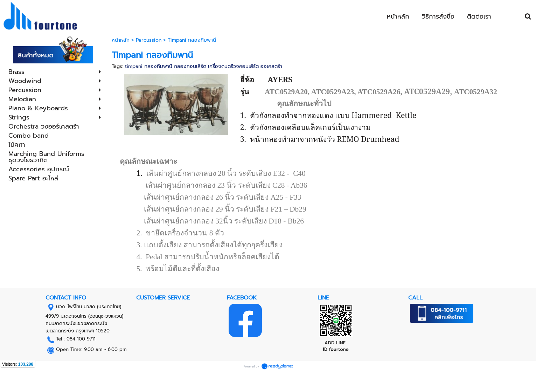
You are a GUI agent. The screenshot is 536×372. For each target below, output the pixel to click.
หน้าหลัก (121, 40)
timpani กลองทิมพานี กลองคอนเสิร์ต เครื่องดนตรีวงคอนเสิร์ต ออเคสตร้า (203, 66)
